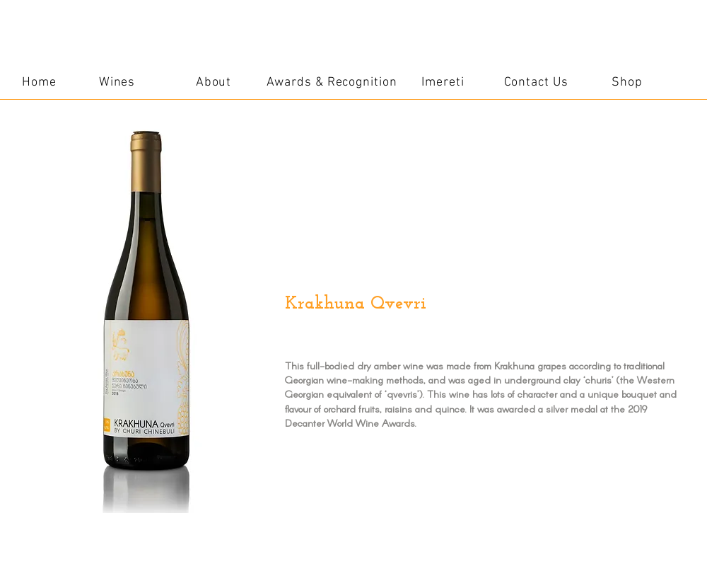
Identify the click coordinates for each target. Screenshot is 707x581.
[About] (213, 82)
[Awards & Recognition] (332, 82)
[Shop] (627, 82)
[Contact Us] (536, 82)
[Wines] (117, 82)
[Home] (39, 82)
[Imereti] (443, 82)
